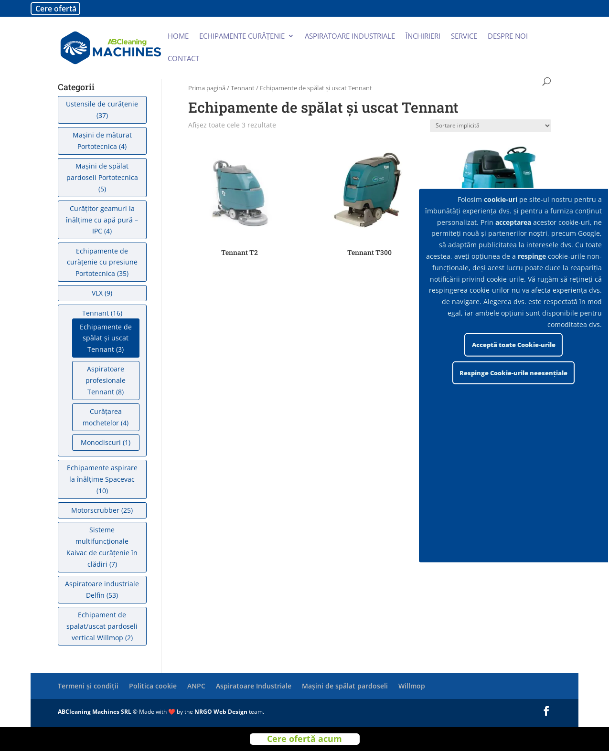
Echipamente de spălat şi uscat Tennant (106, 338)
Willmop (411, 685)
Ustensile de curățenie (102, 103)
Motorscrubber (95, 510)
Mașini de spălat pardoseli (345, 685)
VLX (97, 292)
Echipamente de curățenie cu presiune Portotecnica (102, 262)
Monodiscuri (101, 442)
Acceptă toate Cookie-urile (514, 344)
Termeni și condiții (88, 685)
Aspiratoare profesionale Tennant (105, 380)
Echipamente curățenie (242, 36)
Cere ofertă (55, 8)
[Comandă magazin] (490, 125)
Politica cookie (153, 685)
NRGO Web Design (220, 712)
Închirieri (423, 36)
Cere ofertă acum (304, 738)
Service (464, 36)
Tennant (243, 88)
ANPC (196, 685)
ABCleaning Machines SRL (95, 712)
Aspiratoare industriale (350, 36)
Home (178, 36)
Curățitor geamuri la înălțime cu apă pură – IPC (102, 220)
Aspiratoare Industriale (253, 685)
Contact (183, 59)
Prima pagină (206, 88)
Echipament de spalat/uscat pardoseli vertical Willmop (102, 626)
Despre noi (508, 36)
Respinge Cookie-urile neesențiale (513, 373)
